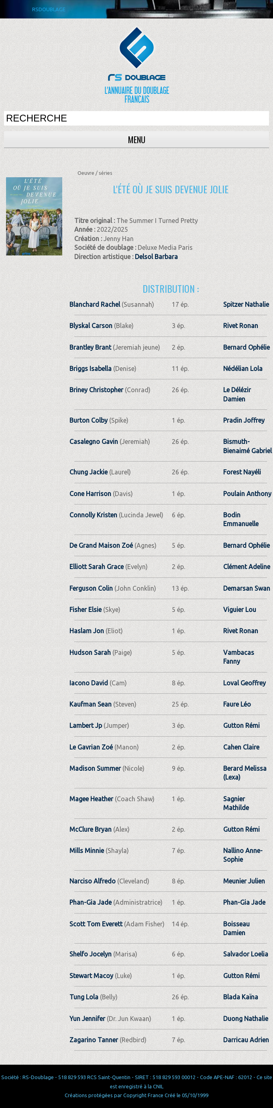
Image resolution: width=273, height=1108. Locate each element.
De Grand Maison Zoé (101, 545)
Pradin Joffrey (244, 420)
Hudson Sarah (90, 652)
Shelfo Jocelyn (90, 954)
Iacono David (88, 683)
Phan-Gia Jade (90, 902)
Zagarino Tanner (93, 1039)
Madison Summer (95, 768)
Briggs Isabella (90, 368)
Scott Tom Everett (95, 924)
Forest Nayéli (242, 472)
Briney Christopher (96, 389)
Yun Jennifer (87, 1018)
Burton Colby (88, 420)
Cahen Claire (241, 747)
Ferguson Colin (91, 588)
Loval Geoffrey (244, 683)
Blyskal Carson (90, 325)
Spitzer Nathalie (246, 304)
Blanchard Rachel (94, 304)
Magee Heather (91, 798)
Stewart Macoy (91, 975)
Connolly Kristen (93, 515)
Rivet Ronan (240, 325)
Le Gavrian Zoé (91, 747)
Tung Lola (83, 997)
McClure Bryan (90, 829)
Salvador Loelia (245, 954)
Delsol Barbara (156, 256)
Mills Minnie (86, 850)
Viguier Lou (239, 609)
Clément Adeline (246, 566)
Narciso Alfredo (92, 881)
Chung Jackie (88, 472)
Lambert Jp (85, 725)
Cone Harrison (90, 493)
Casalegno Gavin (93, 441)
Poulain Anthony (247, 493)
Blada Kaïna (240, 997)
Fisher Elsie (85, 609)
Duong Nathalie (245, 1018)
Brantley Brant (90, 347)
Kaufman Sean (90, 704)
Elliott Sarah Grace (96, 566)
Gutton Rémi (241, 725)
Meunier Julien (244, 881)
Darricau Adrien (246, 1039)
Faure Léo (237, 704)
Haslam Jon (86, 630)
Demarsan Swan (246, 588)
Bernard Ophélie (246, 347)
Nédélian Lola (243, 368)
